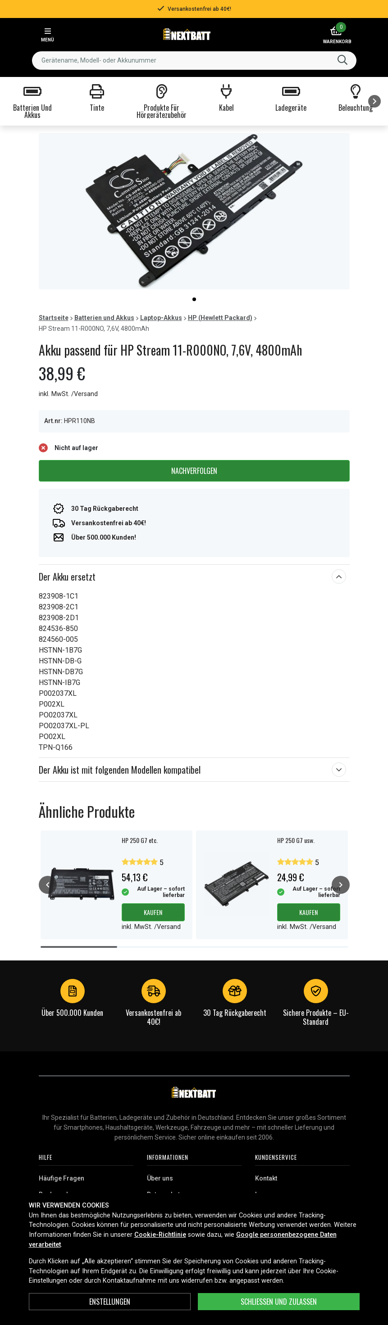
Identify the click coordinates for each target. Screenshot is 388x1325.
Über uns (160, 1178)
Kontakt (266, 1178)
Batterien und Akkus (104, 317)
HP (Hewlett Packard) (220, 317)
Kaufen (153, 912)
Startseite (53, 317)
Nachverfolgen (194, 470)
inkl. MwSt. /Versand (68, 394)
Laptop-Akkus (161, 317)
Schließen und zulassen (279, 1301)
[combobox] (194, 60)
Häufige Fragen (61, 1178)
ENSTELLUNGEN (109, 1301)
